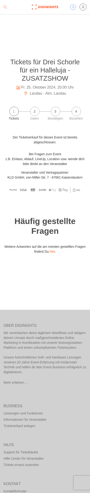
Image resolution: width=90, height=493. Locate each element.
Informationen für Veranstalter (24, 419)
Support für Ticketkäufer (20, 452)
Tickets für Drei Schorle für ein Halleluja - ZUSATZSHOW (45, 70)
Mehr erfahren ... (15, 382)
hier (52, 251)
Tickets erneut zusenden (21, 465)
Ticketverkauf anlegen (19, 426)
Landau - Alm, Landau (45, 93)
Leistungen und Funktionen (23, 413)
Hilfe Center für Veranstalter (23, 458)
